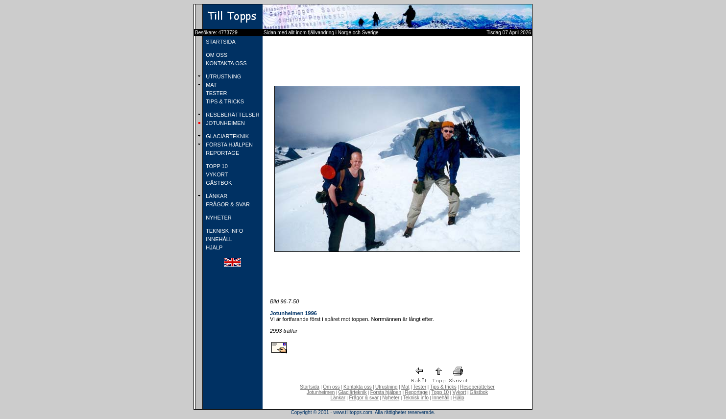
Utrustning (386, 387)
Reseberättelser (477, 387)
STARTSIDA (220, 42)
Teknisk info (416, 397)
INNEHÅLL (218, 239)
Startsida (309, 387)
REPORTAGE (221, 153)
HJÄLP (213, 247)
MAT (210, 85)
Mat (405, 387)
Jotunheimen (321, 392)
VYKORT (216, 174)
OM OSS (215, 55)
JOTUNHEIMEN (224, 123)
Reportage (416, 392)
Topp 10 (440, 392)
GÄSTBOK (218, 183)
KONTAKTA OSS (225, 63)
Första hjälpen (385, 392)
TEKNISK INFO (223, 231)
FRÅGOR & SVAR (227, 204)
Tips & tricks (443, 387)
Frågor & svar (364, 397)
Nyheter (390, 397)
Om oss (331, 387)
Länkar (338, 397)
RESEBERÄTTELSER (231, 115)
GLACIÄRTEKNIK (226, 136)
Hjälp (458, 397)
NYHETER (218, 218)
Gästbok (479, 392)
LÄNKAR (215, 196)
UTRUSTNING (222, 76)
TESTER (215, 93)
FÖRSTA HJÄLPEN (228, 145)
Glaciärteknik (353, 392)
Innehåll (440, 397)
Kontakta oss (357, 387)
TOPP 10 (216, 166)
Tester (419, 387)
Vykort (459, 392)
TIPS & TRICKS (224, 101)
